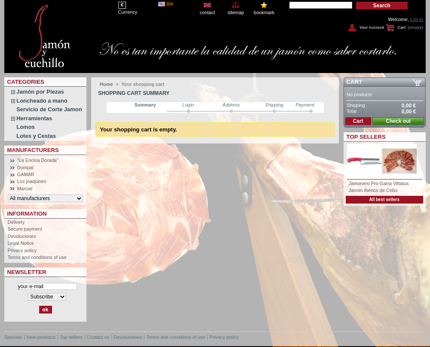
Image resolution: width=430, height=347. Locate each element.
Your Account (371, 27)
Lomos (25, 127)
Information (27, 213)
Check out (398, 121)
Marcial (24, 188)
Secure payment (25, 228)
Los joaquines (31, 181)
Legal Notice (21, 243)
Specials (13, 337)
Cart (354, 82)
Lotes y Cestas (36, 136)
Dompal (25, 167)
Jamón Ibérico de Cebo (373, 190)
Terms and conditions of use (37, 257)
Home (106, 84)
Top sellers (366, 137)
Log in (416, 19)
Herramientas (34, 118)
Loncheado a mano (41, 100)
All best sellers (384, 199)
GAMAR (25, 174)
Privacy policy (22, 250)
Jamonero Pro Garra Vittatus (379, 183)
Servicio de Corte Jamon (49, 109)
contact (207, 12)
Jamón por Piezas (40, 91)
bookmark (264, 12)
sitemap (235, 12)
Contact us (98, 337)
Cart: (401, 27)
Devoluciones (22, 236)
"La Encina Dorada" (37, 160)
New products (41, 337)
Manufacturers (33, 150)
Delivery (16, 222)
